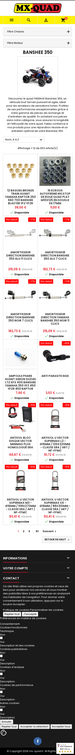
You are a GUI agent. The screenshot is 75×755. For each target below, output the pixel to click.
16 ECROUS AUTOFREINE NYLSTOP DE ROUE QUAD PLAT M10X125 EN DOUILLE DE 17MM (55, 196)
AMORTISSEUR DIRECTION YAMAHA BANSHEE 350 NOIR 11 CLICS (55, 319)
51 (37, 531)
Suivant (50, 531)
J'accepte (30, 614)
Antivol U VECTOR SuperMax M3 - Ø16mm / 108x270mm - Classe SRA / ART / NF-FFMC (20, 506)
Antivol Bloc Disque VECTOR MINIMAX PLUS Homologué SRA (20, 442)
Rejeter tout (12, 614)
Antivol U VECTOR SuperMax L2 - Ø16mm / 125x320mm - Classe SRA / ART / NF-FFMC (55, 444)
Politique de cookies (16, 610)
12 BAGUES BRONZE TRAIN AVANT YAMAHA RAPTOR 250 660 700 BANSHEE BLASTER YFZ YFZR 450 (20, 198)
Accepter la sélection (34, 726)
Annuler (7, 722)
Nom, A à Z (24, 139)
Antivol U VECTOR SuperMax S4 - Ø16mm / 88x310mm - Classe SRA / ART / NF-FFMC (55, 506)
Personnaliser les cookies (46, 610)
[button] (17, 645)
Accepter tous (61, 726)
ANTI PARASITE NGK (55, 376)
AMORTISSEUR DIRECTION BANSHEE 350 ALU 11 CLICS (20, 255)
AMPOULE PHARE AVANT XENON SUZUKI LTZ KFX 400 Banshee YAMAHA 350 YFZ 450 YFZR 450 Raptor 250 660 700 (20, 384)
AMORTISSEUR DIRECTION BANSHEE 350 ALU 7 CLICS (55, 255)
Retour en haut (57, 539)
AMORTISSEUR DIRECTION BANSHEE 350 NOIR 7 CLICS (20, 317)
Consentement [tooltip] (10, 624)
